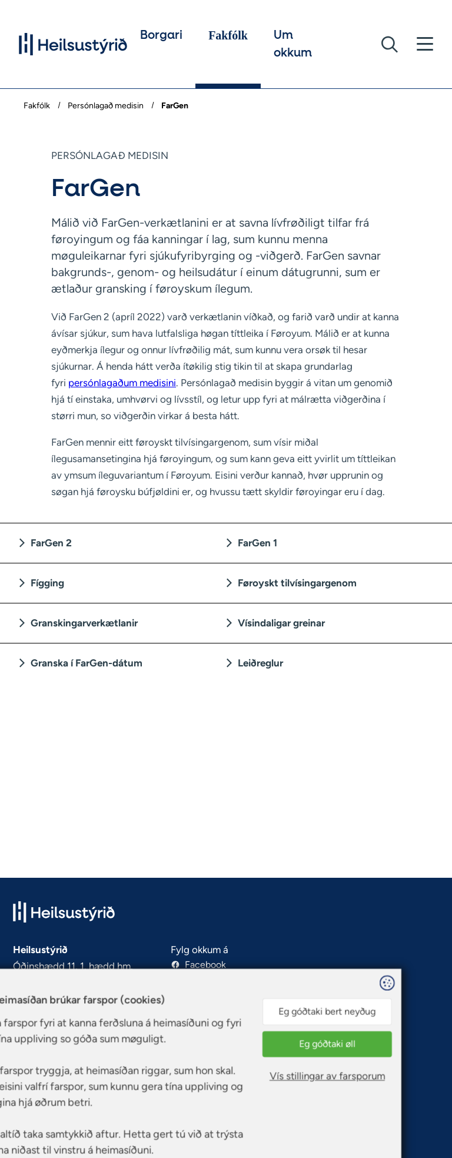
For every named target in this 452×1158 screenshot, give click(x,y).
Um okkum (293, 44)
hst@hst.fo (36, 1047)
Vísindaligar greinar (281, 623)
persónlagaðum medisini (122, 383)
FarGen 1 (257, 543)
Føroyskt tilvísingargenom (297, 583)
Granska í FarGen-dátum (86, 663)
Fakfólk (228, 35)
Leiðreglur (260, 663)
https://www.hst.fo (52, 1061)
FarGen (173, 106)
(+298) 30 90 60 (48, 1032)
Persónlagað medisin (105, 106)
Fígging (47, 583)
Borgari (161, 35)
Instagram (205, 978)
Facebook (205, 964)
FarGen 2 (51, 543)
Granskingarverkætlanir (84, 623)
